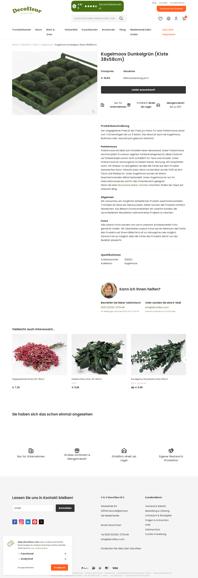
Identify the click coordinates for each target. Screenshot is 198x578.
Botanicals (108, 29)
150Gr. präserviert (138, 383)
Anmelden (65, 508)
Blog (154, 2)
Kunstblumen (90, 29)
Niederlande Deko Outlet (140, 32)
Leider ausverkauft (143, 89)
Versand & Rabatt (155, 506)
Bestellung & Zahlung (157, 511)
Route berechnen (111, 525)
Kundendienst (177, 2)
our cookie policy (39, 548)
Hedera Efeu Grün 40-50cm (87, 379)
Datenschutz (152, 530)
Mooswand (110, 573)
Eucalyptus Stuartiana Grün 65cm (149, 379)
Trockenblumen (21, 29)
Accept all (59, 567)
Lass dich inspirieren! (169, 32)
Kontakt (163, 2)
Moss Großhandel (93, 573)
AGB (147, 525)
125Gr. (74, 383)
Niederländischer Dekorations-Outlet (134, 573)
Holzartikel (71, 29)
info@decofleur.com (157, 307)
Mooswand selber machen (133, 185)
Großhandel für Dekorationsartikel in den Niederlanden (75, 575)
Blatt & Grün (50, 32)
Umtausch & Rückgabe (158, 515)
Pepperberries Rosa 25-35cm (28, 379)
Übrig (122, 29)
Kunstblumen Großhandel (137, 575)
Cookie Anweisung (155, 534)
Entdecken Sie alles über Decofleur (121, 548)
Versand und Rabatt (171, 8)
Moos (38, 29)
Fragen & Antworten (157, 520)
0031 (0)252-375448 (113, 307)
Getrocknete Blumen (162, 573)
